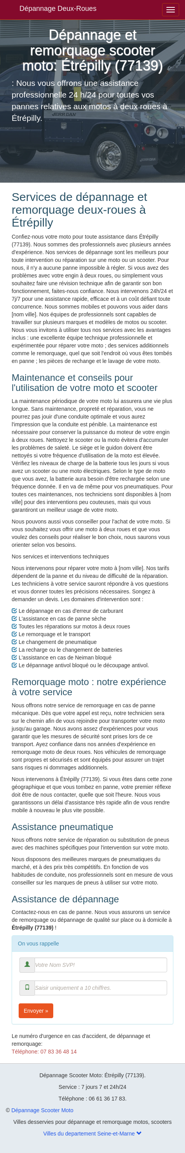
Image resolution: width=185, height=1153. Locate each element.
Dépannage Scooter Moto (42, 1110)
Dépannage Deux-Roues (57, 8)
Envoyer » (36, 1011)
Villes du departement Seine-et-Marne (92, 1133)
